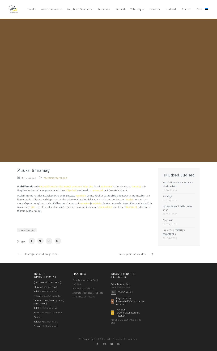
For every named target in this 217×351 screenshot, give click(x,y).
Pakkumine (168, 220)
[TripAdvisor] (119, 344)
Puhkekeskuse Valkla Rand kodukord (85, 282)
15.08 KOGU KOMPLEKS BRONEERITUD (174, 232)
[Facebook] (32, 241)
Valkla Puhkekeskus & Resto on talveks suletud (178, 184)
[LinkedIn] (49, 241)
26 (113, 292)
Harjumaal (44, 186)
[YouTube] (112, 344)
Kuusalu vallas (56, 186)
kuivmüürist (131, 207)
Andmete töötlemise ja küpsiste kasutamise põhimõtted (87, 295)
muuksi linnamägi (27, 230)
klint (32, 207)
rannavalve (84, 203)
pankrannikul (106, 186)
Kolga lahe (88, 186)
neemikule (81, 195)
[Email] (58, 241)
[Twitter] (40, 241)
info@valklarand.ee (51, 326)
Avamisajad (168, 196)
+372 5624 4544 (49, 292)
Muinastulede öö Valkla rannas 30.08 (177, 208)
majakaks (97, 203)
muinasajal (98, 190)
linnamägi (136, 186)
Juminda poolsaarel (73, 186)
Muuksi (129, 199)
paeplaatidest (105, 207)
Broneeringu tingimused (83, 289)
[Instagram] (104, 344)
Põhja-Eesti (71, 190)
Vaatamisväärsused (55, 178)
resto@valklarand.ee (52, 296)
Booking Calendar (124, 287)
